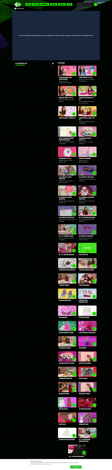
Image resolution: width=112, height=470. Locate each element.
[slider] (56, 52)
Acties (69, 4)
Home (28, 4)
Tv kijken (35, 4)
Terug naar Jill (20, 8)
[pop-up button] (91, 55)
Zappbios (53, 4)
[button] (18, 55)
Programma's (44, 4)
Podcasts (62, 4)
